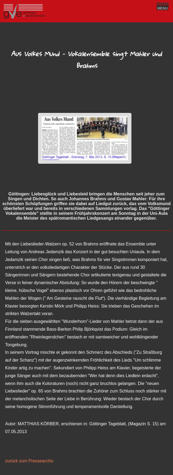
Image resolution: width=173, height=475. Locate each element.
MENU (162, 8)
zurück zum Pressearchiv (29, 461)
